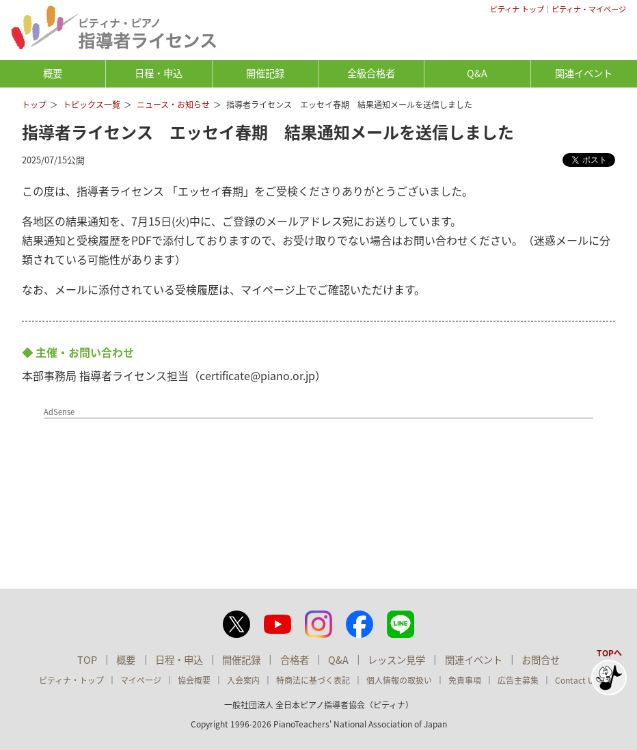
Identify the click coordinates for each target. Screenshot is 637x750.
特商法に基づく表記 (313, 680)
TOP (87, 659)
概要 (52, 73)
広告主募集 (518, 680)
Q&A (477, 73)
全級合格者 (371, 73)
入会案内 (243, 680)
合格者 (294, 659)
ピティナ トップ (517, 9)
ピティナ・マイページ (589, 9)
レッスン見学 (396, 659)
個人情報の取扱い (399, 680)
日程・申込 (158, 73)
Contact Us (576, 680)
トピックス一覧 (91, 104)
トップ (34, 104)
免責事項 (464, 680)
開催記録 (265, 73)
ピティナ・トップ (71, 680)
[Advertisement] (178, 463)
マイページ (140, 680)
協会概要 (194, 680)
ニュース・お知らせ (173, 104)
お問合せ (540, 659)
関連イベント (583, 73)
